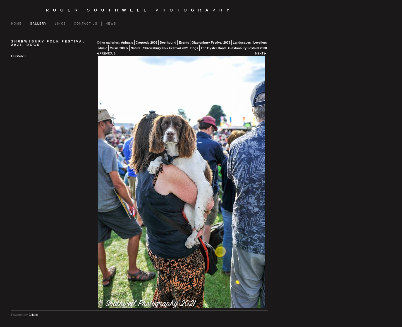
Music (102, 48)
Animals (127, 42)
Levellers (260, 42)
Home (16, 23)
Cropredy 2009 (146, 42)
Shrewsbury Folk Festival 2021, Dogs (170, 48)
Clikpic (33, 314)
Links (60, 23)
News (111, 23)
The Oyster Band (213, 48)
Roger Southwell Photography (139, 10)
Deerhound (168, 42)
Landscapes (242, 42)
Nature (135, 48)
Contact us (86, 23)
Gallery (38, 23)
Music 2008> (119, 48)
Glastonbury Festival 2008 (247, 48)
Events (184, 42)
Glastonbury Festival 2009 (211, 42)
